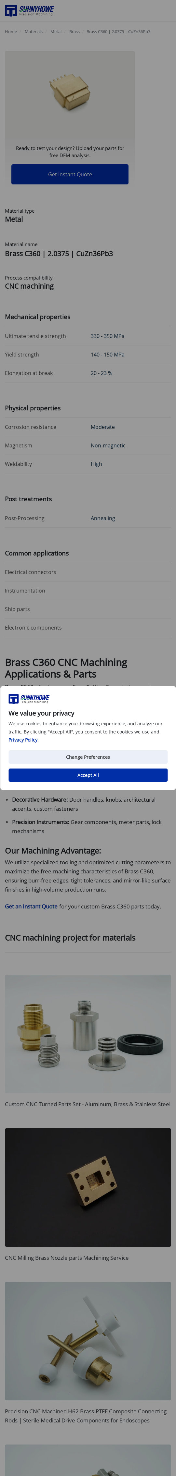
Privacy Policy (22, 740)
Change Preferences (88, 757)
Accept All (88, 775)
